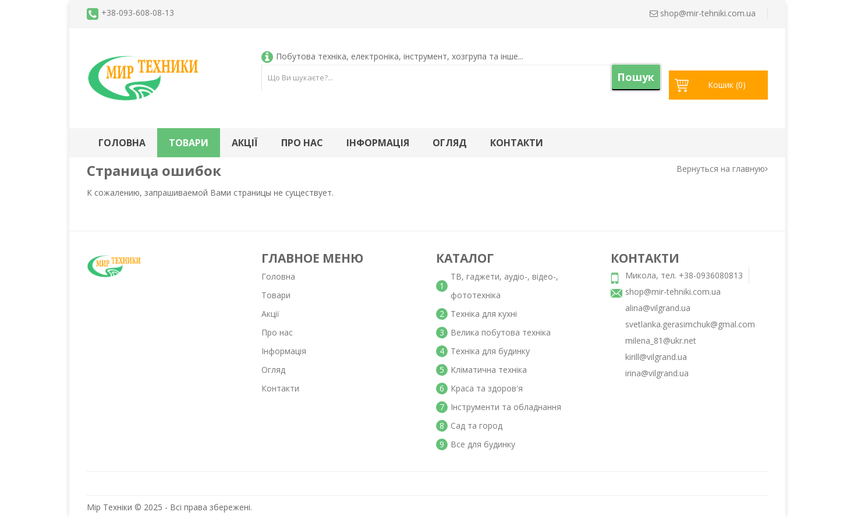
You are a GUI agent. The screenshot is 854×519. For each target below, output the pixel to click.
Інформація (377, 142)
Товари (188, 142)
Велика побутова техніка (501, 332)
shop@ (703, 13)
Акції (245, 142)
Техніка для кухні (484, 313)
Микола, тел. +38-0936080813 (684, 275)
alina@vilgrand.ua (657, 307)
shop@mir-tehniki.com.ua (673, 291)
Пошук (635, 77)
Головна (122, 142)
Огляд (450, 142)
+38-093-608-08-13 (137, 12)
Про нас (302, 142)
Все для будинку (483, 444)
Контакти (516, 142)
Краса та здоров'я (487, 388)
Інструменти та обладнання (506, 406)
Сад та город (476, 425)
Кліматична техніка (489, 369)
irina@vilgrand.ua (657, 373)
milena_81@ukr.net (660, 340)
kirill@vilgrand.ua (656, 356)
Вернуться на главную (722, 168)
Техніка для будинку (490, 350)
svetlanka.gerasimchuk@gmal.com (690, 324)
